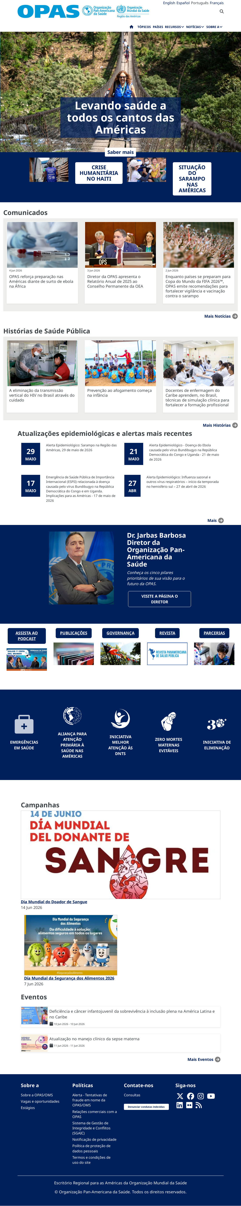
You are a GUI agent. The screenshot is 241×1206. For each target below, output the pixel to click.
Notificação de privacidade (94, 1139)
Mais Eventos (200, 1059)
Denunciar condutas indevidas (146, 1106)
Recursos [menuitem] (173, 27)
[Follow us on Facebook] (190, 1097)
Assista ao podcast (27, 635)
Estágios (28, 1107)
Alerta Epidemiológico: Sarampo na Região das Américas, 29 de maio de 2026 (81, 447)
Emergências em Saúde (24, 744)
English (169, 2)
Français (217, 2)
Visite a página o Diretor (159, 598)
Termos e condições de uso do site (91, 1160)
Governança (120, 633)
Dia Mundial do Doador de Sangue (54, 901)
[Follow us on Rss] (199, 1106)
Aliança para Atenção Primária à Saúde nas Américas (72, 745)
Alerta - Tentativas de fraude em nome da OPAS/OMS (89, 1100)
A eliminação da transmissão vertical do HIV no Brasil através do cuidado (42, 395)
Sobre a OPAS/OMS (37, 1095)
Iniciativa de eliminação (217, 744)
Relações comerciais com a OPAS (94, 1114)
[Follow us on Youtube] (211, 1097)
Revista (167, 633)
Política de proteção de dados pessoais (91, 1148)
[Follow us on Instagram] (201, 1097)
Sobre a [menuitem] (212, 27)
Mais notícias (217, 316)
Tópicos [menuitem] (144, 27)
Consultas (132, 1095)
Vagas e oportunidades (40, 1101)
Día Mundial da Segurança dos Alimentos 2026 (69, 978)
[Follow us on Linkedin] (180, 1106)
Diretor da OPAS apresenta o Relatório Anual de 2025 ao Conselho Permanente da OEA (115, 281)
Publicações (73, 633)
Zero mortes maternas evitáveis (168, 745)
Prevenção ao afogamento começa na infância (119, 393)
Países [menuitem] (158, 27)
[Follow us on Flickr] (189, 1106)
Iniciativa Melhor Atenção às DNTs (120, 745)
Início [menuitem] (131, 27)
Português (200, 2)
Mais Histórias (217, 425)
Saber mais (120, 152)
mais (212, 520)
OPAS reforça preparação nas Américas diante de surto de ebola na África (41, 281)
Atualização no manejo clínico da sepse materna (94, 1038)
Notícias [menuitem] (193, 27)
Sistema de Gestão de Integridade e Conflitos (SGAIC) (91, 1128)
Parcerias (214, 633)
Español (183, 2)
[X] (180, 1097)
